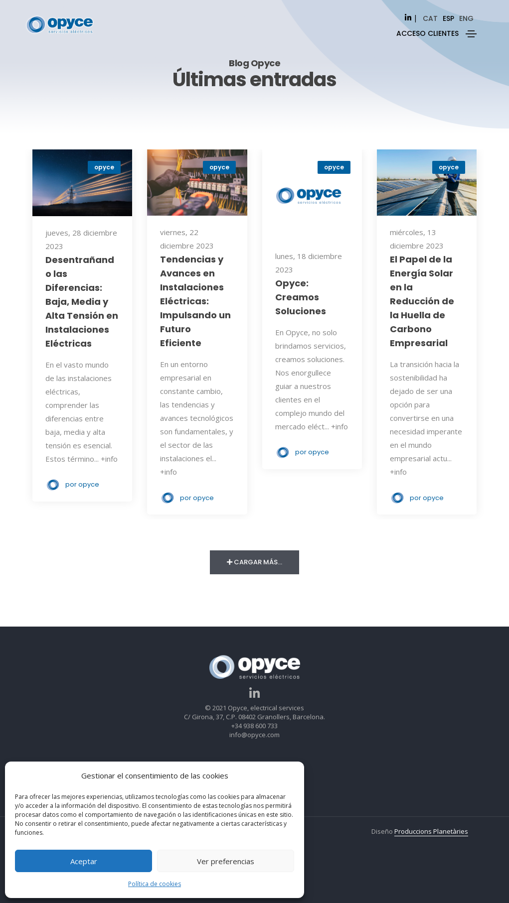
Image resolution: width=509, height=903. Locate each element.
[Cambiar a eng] (466, 18)
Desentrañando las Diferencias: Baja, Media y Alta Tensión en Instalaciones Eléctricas (81, 302)
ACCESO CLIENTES (427, 33)
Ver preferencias (225, 861)
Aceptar (83, 861)
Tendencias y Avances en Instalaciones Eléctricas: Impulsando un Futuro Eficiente (195, 301)
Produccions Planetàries (431, 831)
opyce (104, 167)
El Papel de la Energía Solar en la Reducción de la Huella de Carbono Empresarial (422, 301)
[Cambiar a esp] (448, 18)
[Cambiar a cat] (430, 18)
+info (109, 459)
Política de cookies (154, 884)
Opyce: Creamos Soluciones (300, 297)
